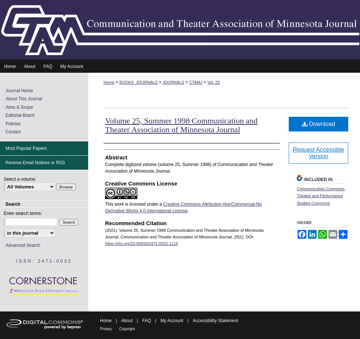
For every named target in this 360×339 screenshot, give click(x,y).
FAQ (146, 320)
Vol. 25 (214, 82)
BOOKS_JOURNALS (138, 82)
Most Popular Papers (26, 148)
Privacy (106, 329)
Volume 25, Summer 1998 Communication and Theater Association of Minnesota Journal (181, 125)
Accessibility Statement (215, 320)
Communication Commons (321, 189)
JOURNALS (173, 82)
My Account (172, 320)
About (127, 320)
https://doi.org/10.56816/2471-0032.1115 (141, 243)
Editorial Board (20, 115)
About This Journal (24, 98)
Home (109, 82)
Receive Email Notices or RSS (35, 162)
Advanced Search (23, 245)
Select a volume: (20, 179)
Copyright (127, 329)
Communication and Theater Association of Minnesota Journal (180, 29)
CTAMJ (195, 82)
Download (318, 124)
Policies (13, 123)
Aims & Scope (19, 107)
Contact (13, 131)
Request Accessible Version (318, 153)
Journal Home (19, 90)
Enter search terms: (23, 213)
